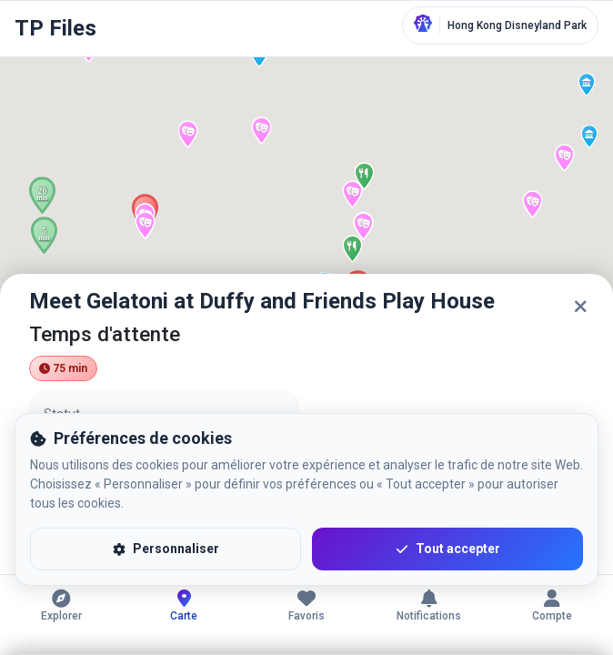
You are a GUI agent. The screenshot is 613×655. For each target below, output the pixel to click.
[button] (586, 84)
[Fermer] (580, 306)
